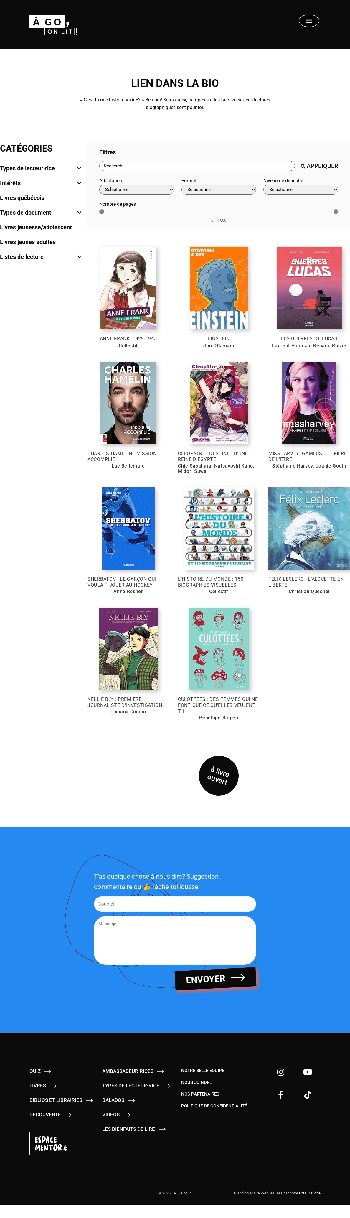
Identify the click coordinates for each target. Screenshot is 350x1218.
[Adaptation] (136, 190)
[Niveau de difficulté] (300, 190)
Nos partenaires (200, 1101)
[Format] (218, 190)
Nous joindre (196, 1089)
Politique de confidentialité (214, 1113)
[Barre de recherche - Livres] (197, 166)
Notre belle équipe (202, 1078)
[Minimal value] (218, 211)
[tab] (41, 168)
